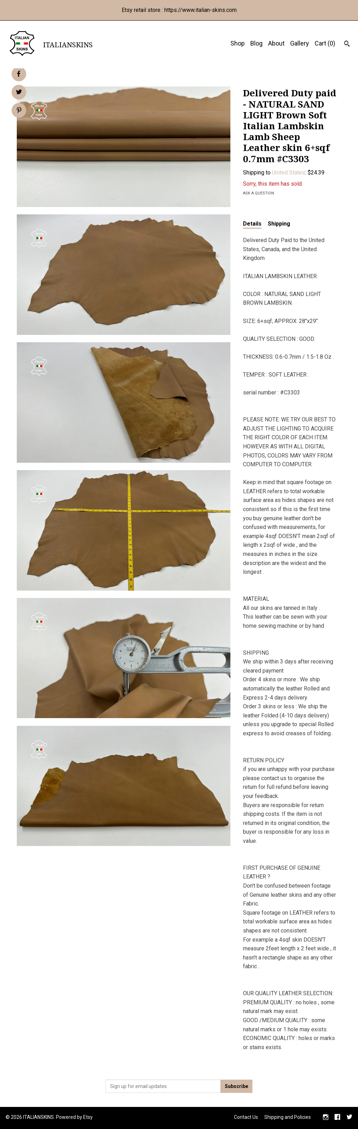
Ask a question (258, 193)
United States (288, 172)
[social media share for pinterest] (19, 111)
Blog (256, 43)
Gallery (299, 43)
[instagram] (325, 1118)
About (276, 43)
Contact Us (246, 1117)
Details (252, 223)
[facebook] (337, 1118)
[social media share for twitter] (19, 93)
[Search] (347, 44)
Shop (237, 43)
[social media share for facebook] (18, 74)
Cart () (325, 43)
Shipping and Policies (287, 1117)
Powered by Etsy (74, 1117)
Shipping (279, 223)
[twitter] (349, 1118)
